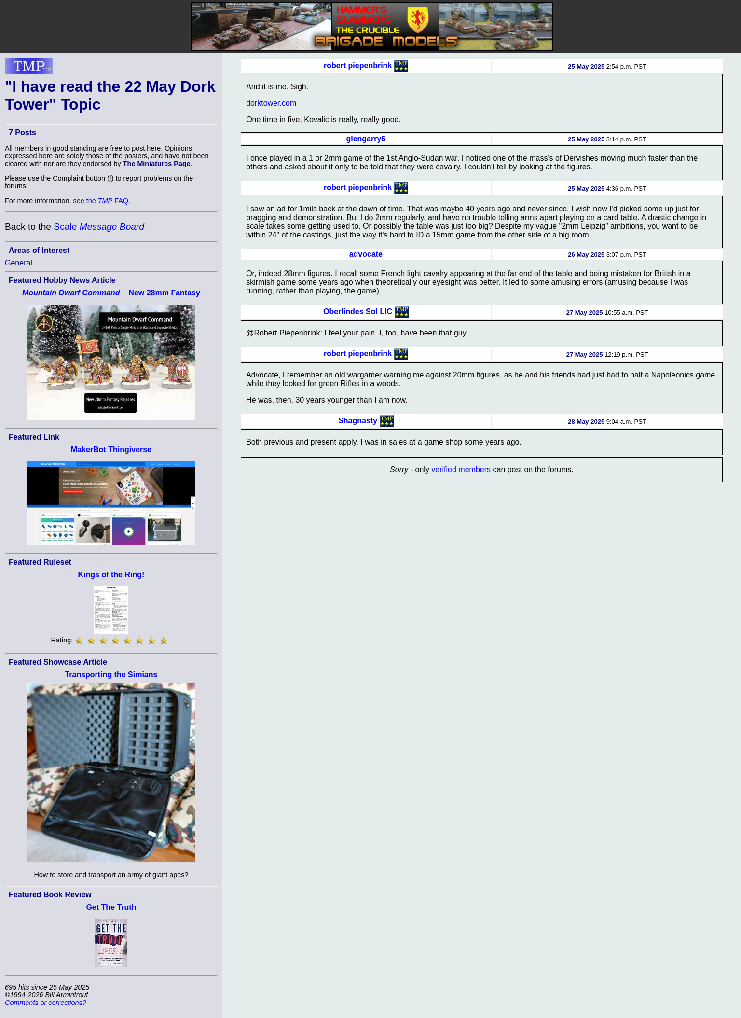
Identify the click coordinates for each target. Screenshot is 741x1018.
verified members (461, 469)
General (18, 263)
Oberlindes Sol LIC (357, 311)
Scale (99, 227)
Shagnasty (357, 421)
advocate (366, 254)
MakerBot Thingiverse (111, 450)
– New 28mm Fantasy (111, 293)
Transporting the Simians (111, 674)
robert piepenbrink (358, 65)
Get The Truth (111, 907)
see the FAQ (100, 201)
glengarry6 (365, 139)
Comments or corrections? (45, 1002)
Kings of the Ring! (111, 575)
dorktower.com (271, 103)
